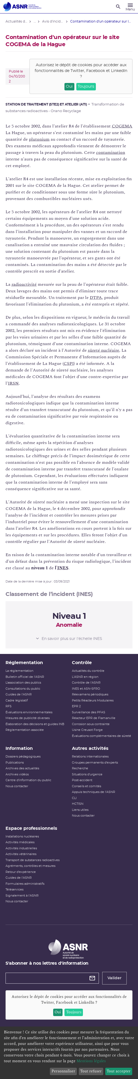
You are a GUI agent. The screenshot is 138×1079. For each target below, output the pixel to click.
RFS (9, 706)
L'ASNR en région (85, 676)
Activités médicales (20, 842)
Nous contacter (17, 786)
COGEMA (122, 126)
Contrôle (82, 663)
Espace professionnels (31, 828)
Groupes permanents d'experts (95, 762)
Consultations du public (23, 688)
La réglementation (19, 670)
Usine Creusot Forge (87, 729)
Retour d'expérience (21, 871)
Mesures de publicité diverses (28, 718)
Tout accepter (119, 1071)
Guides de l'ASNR (19, 694)
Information (19, 748)
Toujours (86, 86)
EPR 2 (76, 706)
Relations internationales (90, 756)
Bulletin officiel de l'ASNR (25, 676)
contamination (110, 152)
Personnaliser (63, 1071)
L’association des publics (23, 682)
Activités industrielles (21, 848)
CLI (74, 798)
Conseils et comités (86, 786)
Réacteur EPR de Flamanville (93, 718)
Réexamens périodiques (90, 694)
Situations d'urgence (87, 774)
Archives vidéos (17, 774)
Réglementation (24, 663)
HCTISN (77, 803)
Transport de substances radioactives (32, 860)
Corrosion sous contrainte (91, 724)
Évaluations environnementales (29, 712)
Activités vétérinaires (21, 854)
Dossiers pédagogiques (23, 756)
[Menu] (130, 6)
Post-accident (82, 780)
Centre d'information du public (28, 780)
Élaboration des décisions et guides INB (35, 724)
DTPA (96, 297)
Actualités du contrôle (88, 670)
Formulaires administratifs (25, 883)
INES (62, 568)
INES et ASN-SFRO (86, 688)
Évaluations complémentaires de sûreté (101, 735)
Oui (69, 86)
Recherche (80, 768)
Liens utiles (80, 809)
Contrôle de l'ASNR (86, 682)
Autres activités (90, 748)
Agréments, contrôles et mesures (30, 865)
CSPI (69, 363)
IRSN (13, 383)
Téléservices (14, 889)
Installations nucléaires (22, 836)
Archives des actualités (22, 768)
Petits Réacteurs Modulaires (92, 700)
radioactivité (24, 284)
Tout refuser (91, 1071)
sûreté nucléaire (103, 350)
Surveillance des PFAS (88, 712)
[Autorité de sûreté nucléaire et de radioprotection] (22, 6)
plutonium (39, 139)
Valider (114, 978)
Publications (15, 762)
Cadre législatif (17, 700)
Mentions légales (91, 1061)
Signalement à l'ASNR (22, 895)
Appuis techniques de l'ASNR (93, 792)
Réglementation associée (25, 729)
